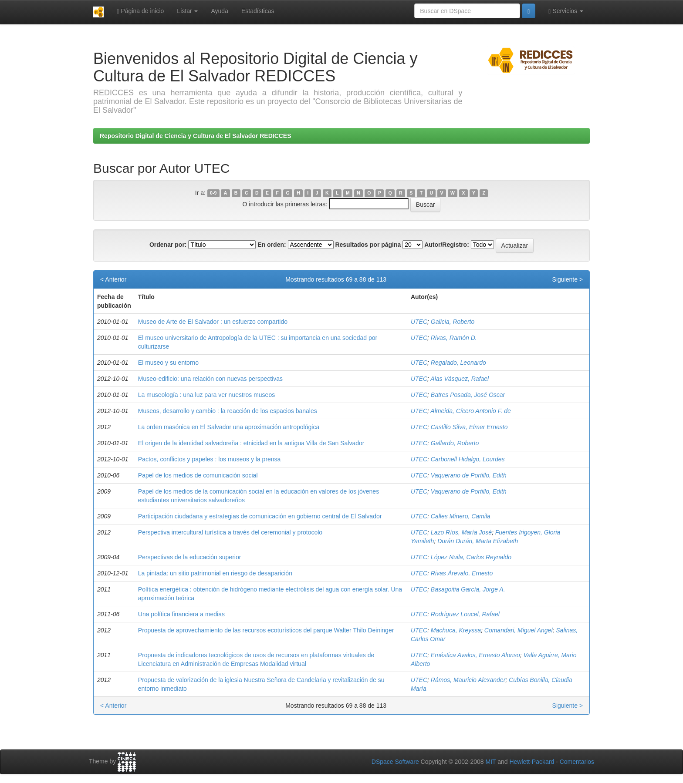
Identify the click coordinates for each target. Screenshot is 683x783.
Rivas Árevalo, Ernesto (462, 573)
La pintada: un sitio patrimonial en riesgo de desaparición (215, 573)
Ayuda (219, 10)
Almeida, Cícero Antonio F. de (470, 410)
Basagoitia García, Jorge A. (468, 589)
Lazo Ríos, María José (461, 532)
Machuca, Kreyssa (456, 630)
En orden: (271, 244)
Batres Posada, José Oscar (468, 394)
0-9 (213, 193)
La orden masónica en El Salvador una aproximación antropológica (228, 426)
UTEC (419, 321)
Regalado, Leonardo (458, 362)
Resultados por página (368, 244)
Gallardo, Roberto (455, 443)
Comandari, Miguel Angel (518, 630)
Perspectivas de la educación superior (189, 557)
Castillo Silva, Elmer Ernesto (469, 426)
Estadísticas (257, 10)
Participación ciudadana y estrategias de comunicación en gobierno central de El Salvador (260, 516)
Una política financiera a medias (181, 614)
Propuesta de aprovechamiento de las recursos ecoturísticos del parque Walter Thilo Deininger (266, 630)
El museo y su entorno (168, 362)
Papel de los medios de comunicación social (198, 475)
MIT (490, 761)
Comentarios (577, 761)
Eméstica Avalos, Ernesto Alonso (475, 655)
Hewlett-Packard (531, 761)
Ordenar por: (168, 244)
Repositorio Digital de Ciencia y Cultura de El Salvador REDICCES (195, 135)
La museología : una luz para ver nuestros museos (206, 394)
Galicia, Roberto (452, 321)
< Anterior (113, 279)
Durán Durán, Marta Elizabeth (477, 541)
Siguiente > (567, 279)
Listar (187, 10)
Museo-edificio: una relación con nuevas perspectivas (210, 378)
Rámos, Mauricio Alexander (468, 679)
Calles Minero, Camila (460, 516)
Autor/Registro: (446, 244)
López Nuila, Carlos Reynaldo (471, 557)
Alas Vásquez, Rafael (459, 378)
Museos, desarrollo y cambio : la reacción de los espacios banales (227, 410)
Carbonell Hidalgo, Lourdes (468, 459)
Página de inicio (140, 11)
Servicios (565, 11)
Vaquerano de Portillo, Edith (469, 475)
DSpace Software (395, 761)
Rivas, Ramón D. (454, 337)
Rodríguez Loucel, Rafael (465, 614)
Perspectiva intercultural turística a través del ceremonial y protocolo (230, 532)
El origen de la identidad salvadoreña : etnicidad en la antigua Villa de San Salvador (251, 443)
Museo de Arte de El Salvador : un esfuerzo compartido (212, 321)
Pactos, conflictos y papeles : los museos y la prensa (209, 459)
